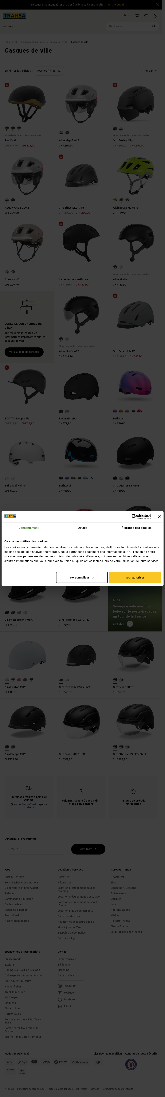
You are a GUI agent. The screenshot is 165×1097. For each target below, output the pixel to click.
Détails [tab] (82, 527)
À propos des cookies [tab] (136, 527)
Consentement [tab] (28, 527)
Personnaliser (82, 577)
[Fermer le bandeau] (159, 516)
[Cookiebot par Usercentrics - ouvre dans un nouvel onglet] (134, 516)
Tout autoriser (134, 577)
